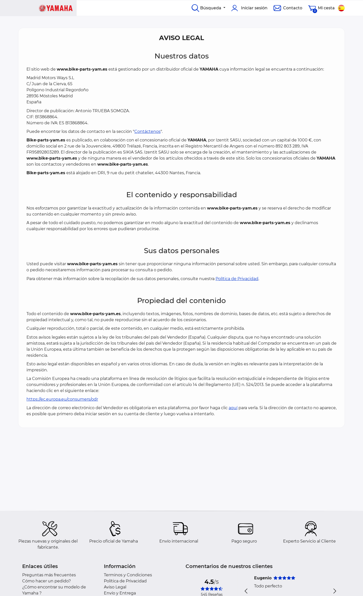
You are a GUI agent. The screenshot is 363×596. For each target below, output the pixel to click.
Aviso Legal (115, 587)
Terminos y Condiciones (128, 575)
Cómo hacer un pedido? (46, 581)
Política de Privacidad (237, 278)
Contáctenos (147, 131)
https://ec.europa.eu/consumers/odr (62, 399)
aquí (233, 407)
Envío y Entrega (120, 593)
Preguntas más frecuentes (49, 575)
